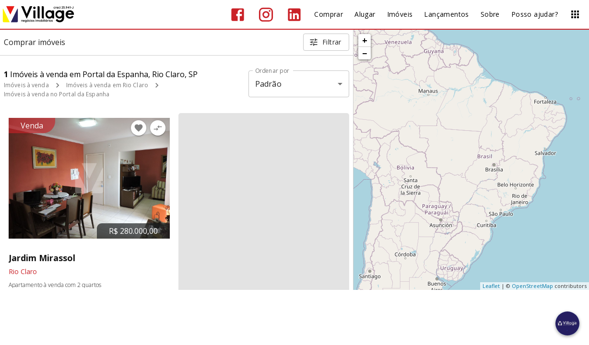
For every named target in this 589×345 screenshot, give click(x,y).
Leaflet (491, 285)
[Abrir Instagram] (266, 14)
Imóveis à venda (26, 85)
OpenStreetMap (532, 285)
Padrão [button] (268, 84)
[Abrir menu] (575, 14)
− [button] (364, 53)
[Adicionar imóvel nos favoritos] (138, 128)
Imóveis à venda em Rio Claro (107, 85)
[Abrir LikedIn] (294, 14)
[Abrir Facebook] (237, 14)
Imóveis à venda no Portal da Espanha (56, 94)
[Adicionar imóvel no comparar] (157, 128)
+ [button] (364, 40)
